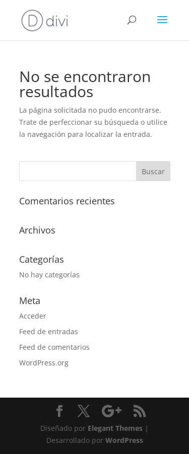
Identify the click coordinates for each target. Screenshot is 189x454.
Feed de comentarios (54, 347)
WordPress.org (44, 362)
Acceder (32, 316)
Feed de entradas (48, 331)
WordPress (124, 440)
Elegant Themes (115, 428)
